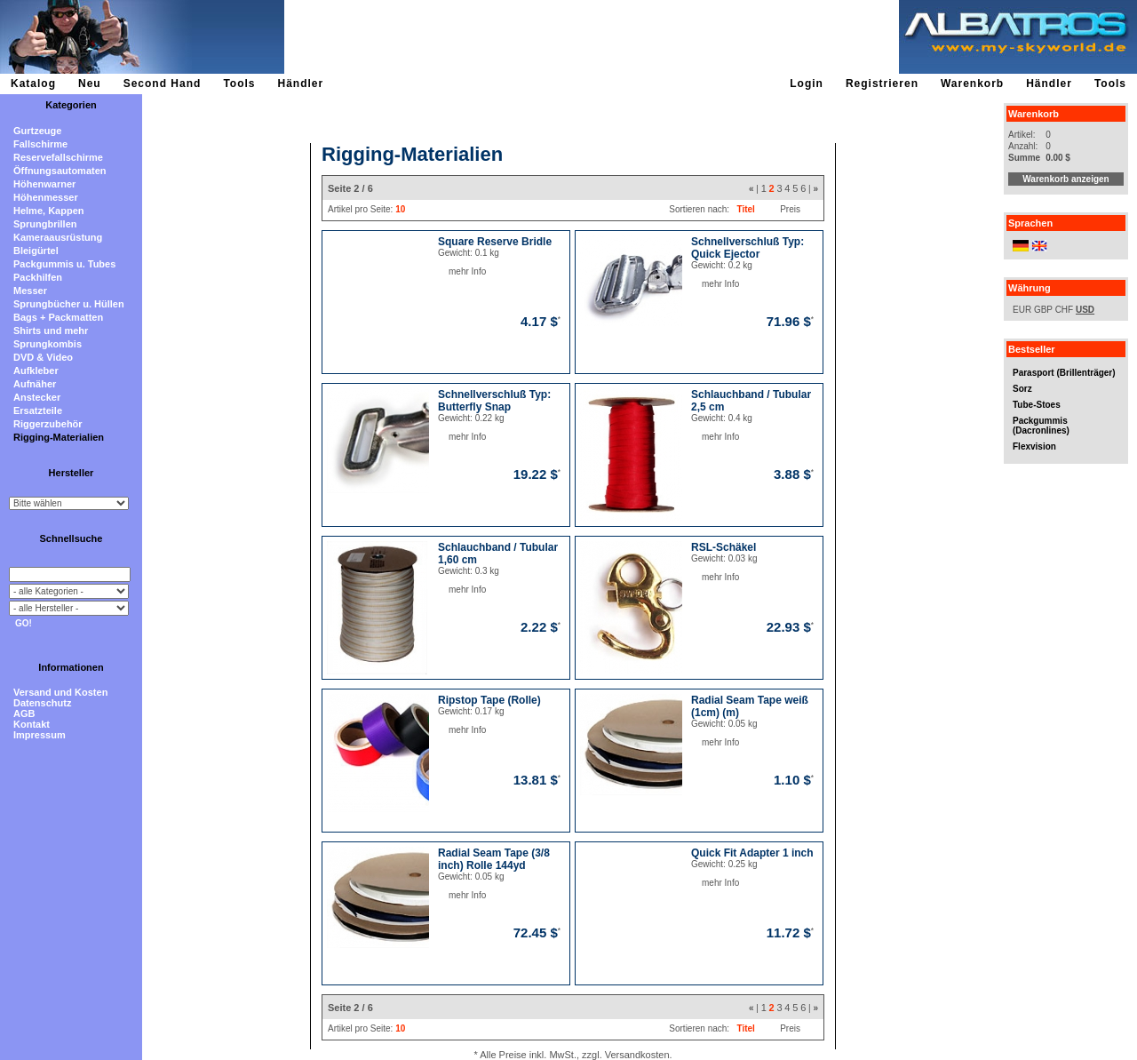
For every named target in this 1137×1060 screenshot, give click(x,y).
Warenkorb (972, 83)
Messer (30, 290)
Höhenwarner (44, 184)
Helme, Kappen (48, 210)
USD (1085, 310)
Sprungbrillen (45, 224)
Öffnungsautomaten (60, 170)
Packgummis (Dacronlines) (1041, 425)
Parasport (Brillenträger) (1064, 373)
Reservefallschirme (58, 157)
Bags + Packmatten (58, 317)
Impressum (39, 734)
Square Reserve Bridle (495, 241)
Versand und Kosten (60, 692)
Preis (790, 209)
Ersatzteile (37, 410)
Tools (239, 83)
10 (400, 209)
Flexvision (1034, 446)
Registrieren (882, 83)
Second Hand (162, 83)
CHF (1064, 310)
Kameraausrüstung (57, 237)
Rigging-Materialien (58, 437)
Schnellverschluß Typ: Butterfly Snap (494, 400)
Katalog (33, 83)
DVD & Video (43, 357)
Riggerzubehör (48, 423)
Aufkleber (36, 370)
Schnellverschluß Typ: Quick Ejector (747, 247)
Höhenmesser (45, 197)
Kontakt (31, 724)
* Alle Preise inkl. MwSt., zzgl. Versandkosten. (572, 1054)
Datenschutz (42, 702)
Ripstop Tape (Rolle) (489, 700)
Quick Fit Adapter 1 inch (752, 853)
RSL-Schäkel (723, 547)
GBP (1043, 310)
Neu (89, 83)
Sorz (1022, 389)
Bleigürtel (36, 250)
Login (806, 83)
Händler (300, 83)
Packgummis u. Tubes (64, 264)
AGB (24, 713)
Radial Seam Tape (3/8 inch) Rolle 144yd (494, 859)
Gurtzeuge (37, 130)
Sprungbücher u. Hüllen (68, 304)
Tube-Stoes (1037, 405)
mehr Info (702, 284)
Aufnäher (34, 384)
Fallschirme (40, 144)
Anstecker (36, 397)
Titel (745, 209)
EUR (1022, 310)
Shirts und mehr (50, 330)
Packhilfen (37, 277)
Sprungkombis (47, 344)
